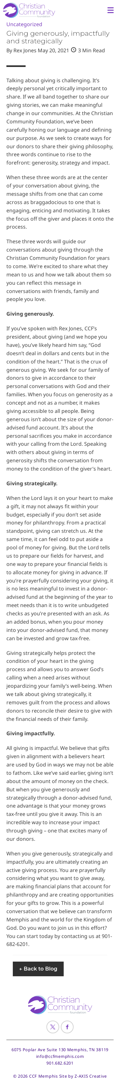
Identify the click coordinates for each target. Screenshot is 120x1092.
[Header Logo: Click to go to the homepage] (33, 10)
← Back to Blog (38, 969)
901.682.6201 (60, 1063)
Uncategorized (24, 24)
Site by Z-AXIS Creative (83, 1076)
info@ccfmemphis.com (60, 1056)
